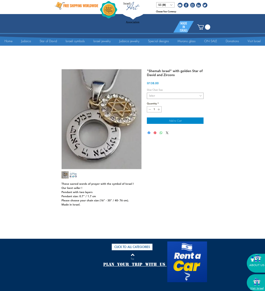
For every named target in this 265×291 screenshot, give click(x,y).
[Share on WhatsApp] (161, 133)
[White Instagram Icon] (192, 5)
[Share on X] (167, 133)
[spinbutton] (154, 109)
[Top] (132, 258)
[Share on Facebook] (149, 133)
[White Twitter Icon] (205, 5)
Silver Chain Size (155, 89)
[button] (165, 5)
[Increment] (159, 109)
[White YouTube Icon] (180, 5)
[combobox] (175, 96)
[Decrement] (149, 109)
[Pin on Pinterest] (155, 133)
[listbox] (165, 5)
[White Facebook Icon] (186, 5)
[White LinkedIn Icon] (198, 5)
